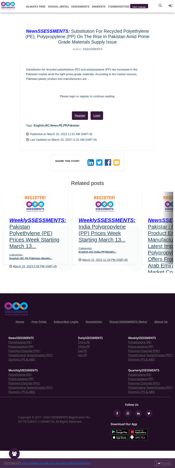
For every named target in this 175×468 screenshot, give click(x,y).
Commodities (119, 6)
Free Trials (39, 322)
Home (20, 322)
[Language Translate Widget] (144, 7)
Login (96, 115)
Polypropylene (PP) (21, 347)
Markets (99, 6)
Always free (35, 6)
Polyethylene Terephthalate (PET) (30, 355)
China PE (84, 342)
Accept (164, 463)
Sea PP (82, 355)
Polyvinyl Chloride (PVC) (24, 351)
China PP (84, 347)
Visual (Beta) (58, 6)
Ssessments (80, 6)
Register (80, 115)
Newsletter (94, 322)
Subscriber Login (66, 322)
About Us (161, 322)
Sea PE (82, 351)
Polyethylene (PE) (20, 342)
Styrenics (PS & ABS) (21, 359)
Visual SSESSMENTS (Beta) (128, 322)
